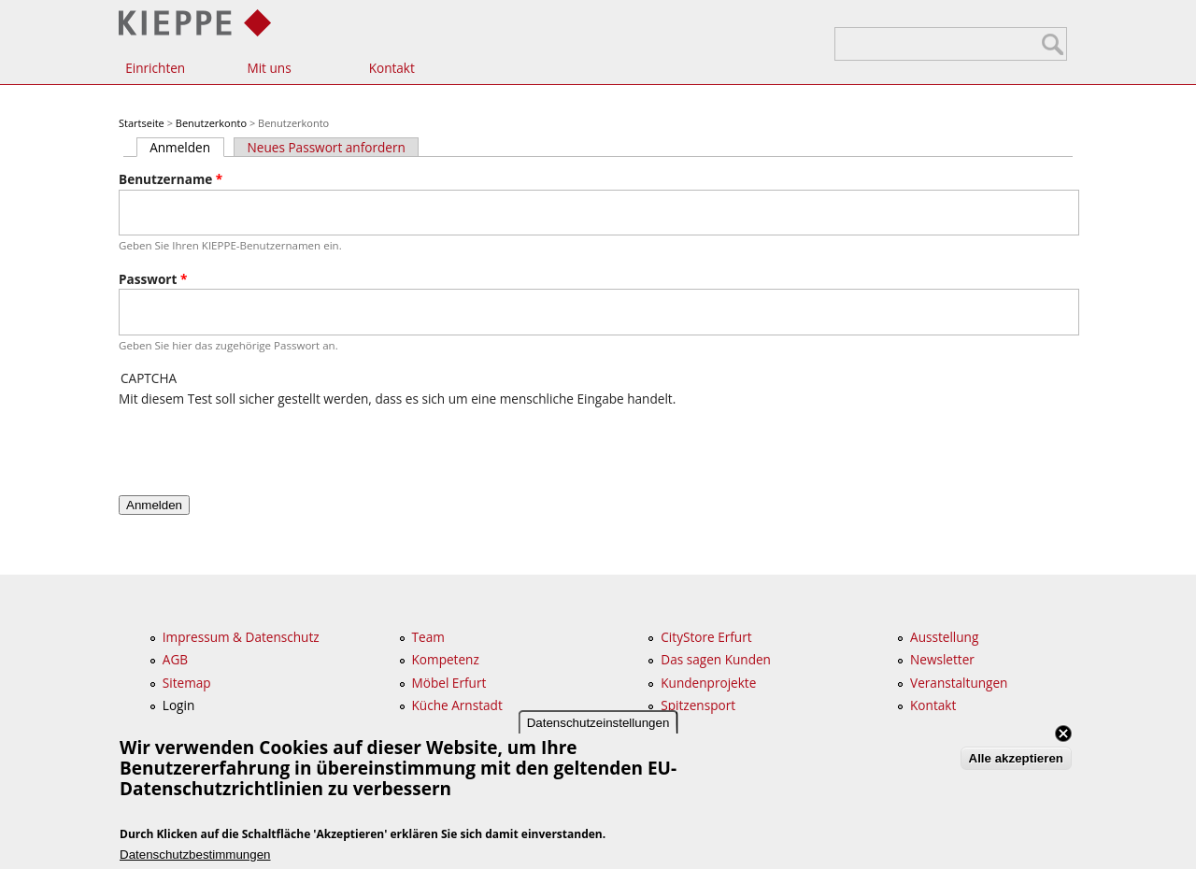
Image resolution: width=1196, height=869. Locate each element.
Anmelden (186, 147)
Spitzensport (698, 705)
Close (1063, 733)
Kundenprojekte (708, 682)
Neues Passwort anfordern (327, 147)
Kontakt (392, 68)
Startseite (141, 123)
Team (428, 637)
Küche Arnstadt (457, 705)
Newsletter (942, 659)
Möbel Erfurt (449, 682)
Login (178, 705)
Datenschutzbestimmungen (195, 855)
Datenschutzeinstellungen (598, 723)
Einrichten (155, 68)
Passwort (153, 279)
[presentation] (261, 444)
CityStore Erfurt (706, 637)
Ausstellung (944, 637)
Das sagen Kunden (716, 659)
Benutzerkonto (211, 123)
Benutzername (170, 179)
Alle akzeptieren (1016, 758)
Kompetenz (445, 659)
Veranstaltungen (958, 682)
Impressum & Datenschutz (241, 637)
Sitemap (187, 682)
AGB (175, 659)
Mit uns (269, 68)
